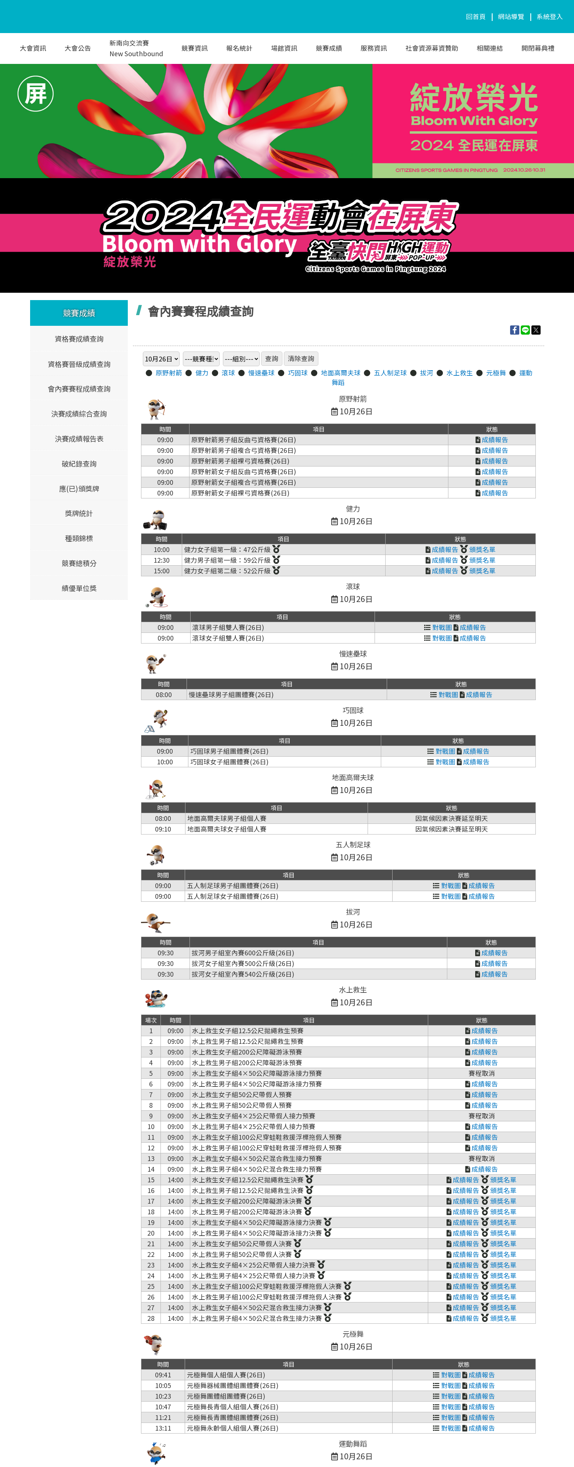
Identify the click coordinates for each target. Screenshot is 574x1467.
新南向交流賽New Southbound (136, 48)
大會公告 (78, 48)
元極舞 (496, 372)
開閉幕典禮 (538, 48)
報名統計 (239, 48)
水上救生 (460, 372)
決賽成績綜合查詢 (79, 413)
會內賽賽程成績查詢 (78, 388)
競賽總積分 (78, 563)
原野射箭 (169, 372)
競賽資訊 (194, 48)
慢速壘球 (261, 372)
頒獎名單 (478, 549)
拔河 (426, 372)
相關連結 (490, 48)
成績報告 (492, 439)
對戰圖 (438, 627)
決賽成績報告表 (78, 438)
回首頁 (476, 16)
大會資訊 (33, 48)
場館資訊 (284, 48)
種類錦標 (79, 538)
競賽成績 (329, 48)
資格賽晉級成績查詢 (78, 363)
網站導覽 (511, 16)
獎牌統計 (79, 513)
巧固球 (298, 372)
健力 (202, 372)
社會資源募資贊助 (431, 48)
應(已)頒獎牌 (79, 488)
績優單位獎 (78, 588)
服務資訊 (374, 48)
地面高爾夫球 (341, 372)
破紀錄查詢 (78, 463)
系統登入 (550, 16)
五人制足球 (390, 372)
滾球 (228, 372)
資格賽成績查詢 (78, 339)
